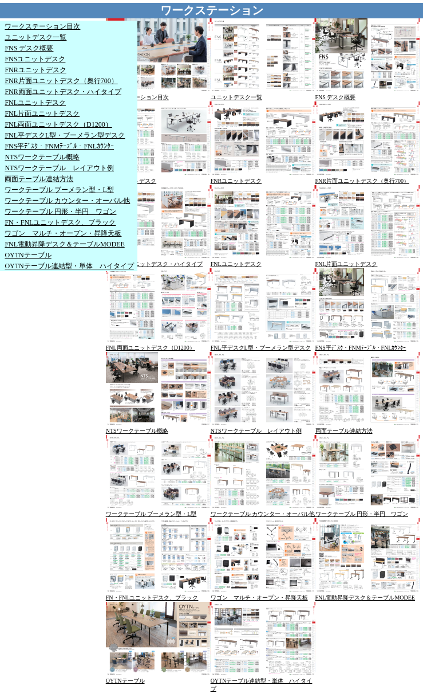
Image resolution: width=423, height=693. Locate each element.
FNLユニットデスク (35, 103)
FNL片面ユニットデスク (42, 113)
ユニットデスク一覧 (35, 37)
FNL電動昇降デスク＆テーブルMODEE (64, 244)
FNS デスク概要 (29, 48)
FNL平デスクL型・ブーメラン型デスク (65, 135)
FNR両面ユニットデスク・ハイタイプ (63, 92)
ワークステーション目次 (42, 26)
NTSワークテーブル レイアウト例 (59, 168)
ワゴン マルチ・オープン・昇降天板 (63, 233)
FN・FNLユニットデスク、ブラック (60, 222)
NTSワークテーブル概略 (42, 157)
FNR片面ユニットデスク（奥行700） (61, 81)
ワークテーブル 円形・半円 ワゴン (60, 211)
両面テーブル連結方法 (39, 179)
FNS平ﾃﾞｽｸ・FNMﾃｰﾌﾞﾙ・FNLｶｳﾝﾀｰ (59, 146)
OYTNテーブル (28, 255)
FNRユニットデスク (35, 70)
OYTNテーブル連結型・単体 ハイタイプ (69, 266)
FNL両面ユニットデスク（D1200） (58, 124)
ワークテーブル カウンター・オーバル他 (67, 201)
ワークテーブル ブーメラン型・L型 (59, 190)
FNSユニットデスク (35, 59)
